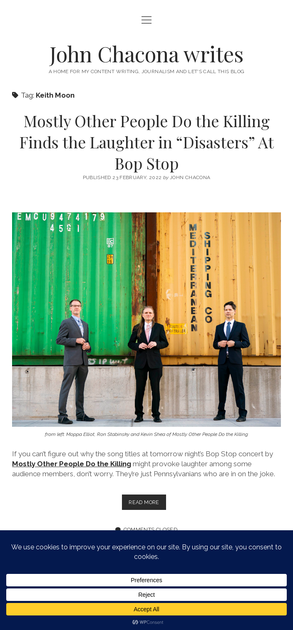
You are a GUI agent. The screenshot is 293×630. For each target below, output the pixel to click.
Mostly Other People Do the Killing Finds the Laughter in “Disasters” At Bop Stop (146, 142)
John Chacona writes (146, 53)
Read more (147, 504)
